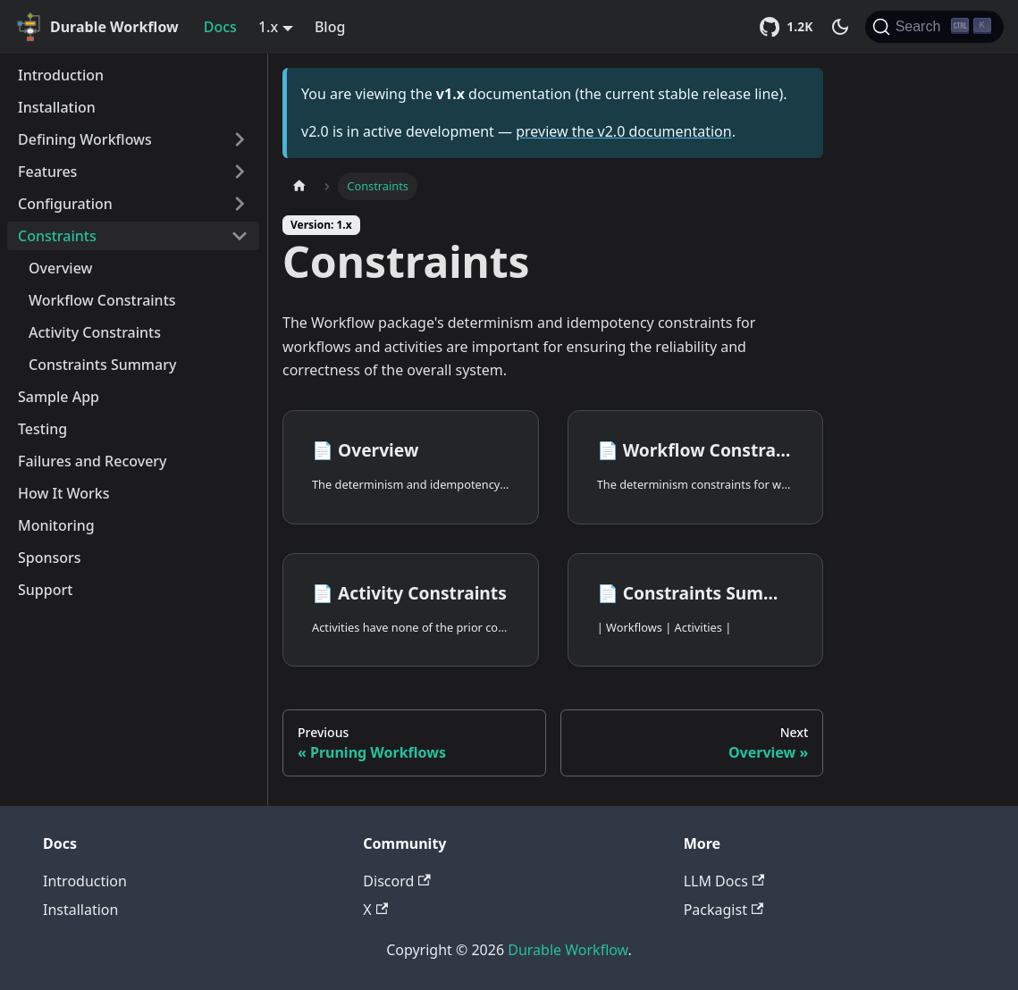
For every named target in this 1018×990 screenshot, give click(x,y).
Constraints (57, 236)
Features (47, 171)
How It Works (63, 493)
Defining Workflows (85, 139)
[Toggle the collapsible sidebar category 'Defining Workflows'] (239, 139)
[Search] (934, 27)
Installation (57, 107)
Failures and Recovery (92, 461)
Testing (42, 429)
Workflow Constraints (102, 300)
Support (45, 590)
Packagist (724, 909)
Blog (330, 27)
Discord (396, 881)
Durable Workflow (567, 950)
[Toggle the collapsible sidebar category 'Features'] (239, 171)
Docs (220, 27)
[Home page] (299, 186)
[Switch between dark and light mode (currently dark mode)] (840, 27)
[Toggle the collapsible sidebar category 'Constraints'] (239, 236)
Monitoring (56, 525)
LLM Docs (724, 881)
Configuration (65, 204)
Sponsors (49, 557)
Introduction (61, 75)
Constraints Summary (102, 364)
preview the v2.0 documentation (623, 131)
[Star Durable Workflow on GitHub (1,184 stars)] (789, 27)
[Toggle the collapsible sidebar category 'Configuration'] (239, 203)
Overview (60, 268)
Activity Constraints (95, 332)
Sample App (58, 397)
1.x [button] (268, 27)
